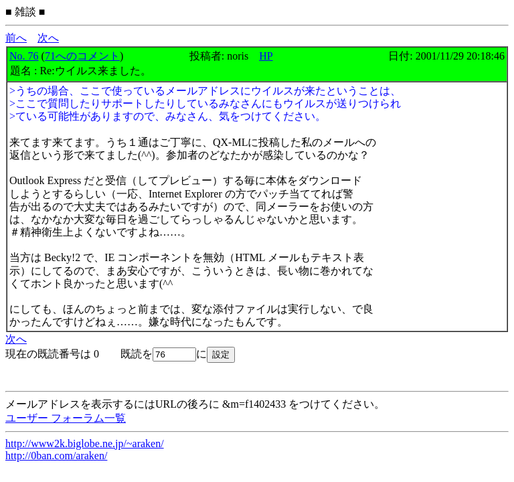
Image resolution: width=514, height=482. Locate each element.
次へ (48, 38)
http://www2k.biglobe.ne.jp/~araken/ (84, 443)
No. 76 (24, 56)
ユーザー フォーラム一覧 (65, 418)
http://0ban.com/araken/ (56, 455)
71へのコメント (82, 56)
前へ (16, 38)
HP (265, 56)
